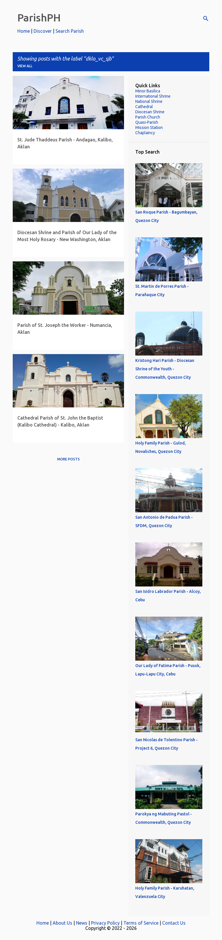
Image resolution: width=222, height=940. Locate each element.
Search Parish (70, 31)
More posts (68, 459)
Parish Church (147, 117)
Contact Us (174, 923)
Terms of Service (140, 923)
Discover (43, 31)
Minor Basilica (147, 91)
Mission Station (149, 127)
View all (24, 66)
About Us (62, 923)
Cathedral (144, 106)
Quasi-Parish (146, 122)
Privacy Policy (105, 923)
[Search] (205, 18)
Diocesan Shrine (149, 112)
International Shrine (153, 96)
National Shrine (148, 101)
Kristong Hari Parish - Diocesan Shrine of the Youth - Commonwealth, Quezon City (164, 369)
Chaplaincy (145, 132)
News (81, 923)
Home (23, 31)
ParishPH (39, 17)
